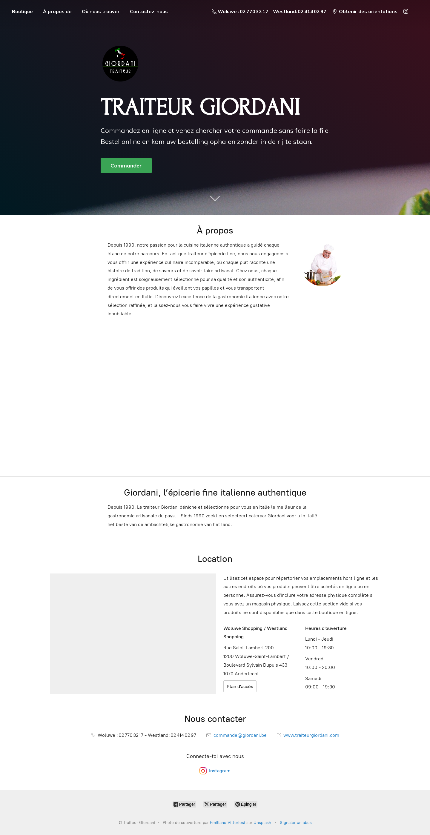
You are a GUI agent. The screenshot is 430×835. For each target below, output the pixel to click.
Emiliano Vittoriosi (227, 822)
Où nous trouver (101, 11)
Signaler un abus (296, 822)
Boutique (22, 11)
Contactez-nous (149, 11)
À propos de (57, 11)
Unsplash (262, 822)
